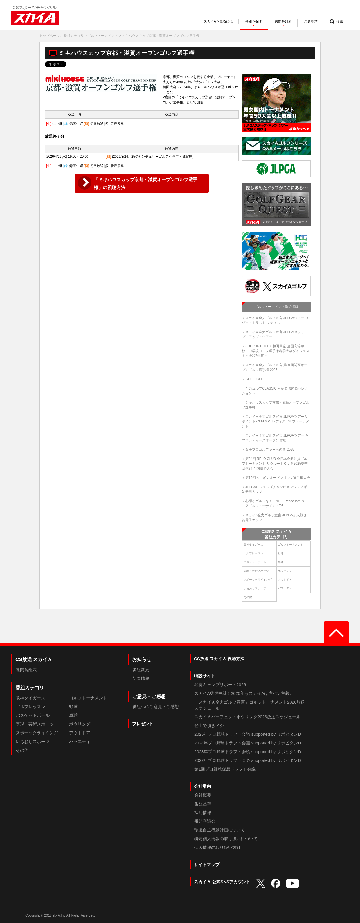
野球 (281, 553)
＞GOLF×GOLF (254, 379)
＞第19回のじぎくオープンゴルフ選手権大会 (276, 478)
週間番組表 (26, 669)
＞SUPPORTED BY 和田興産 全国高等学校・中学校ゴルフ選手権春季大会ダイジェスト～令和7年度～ (275, 351)
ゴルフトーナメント (102, 36)
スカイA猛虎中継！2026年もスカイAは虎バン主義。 (244, 693)
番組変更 (140, 669)
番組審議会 (204, 821)
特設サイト (204, 675)
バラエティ (285, 588)
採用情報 (202, 812)
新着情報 (140, 678)
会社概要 (202, 795)
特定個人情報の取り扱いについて (226, 838)
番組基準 (202, 803)
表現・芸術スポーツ (256, 570)
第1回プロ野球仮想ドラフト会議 (225, 769)
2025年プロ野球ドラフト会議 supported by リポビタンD (247, 734)
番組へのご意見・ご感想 (155, 706)
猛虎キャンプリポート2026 (220, 684)
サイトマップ (206, 864)
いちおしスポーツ (255, 588)
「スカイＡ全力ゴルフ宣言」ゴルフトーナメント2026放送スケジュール (249, 705)
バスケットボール (255, 562)
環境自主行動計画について (219, 830)
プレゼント (142, 723)
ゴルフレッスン (253, 553)
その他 (248, 597)
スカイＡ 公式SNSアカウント (222, 881)
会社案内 (202, 786)
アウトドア (285, 579)
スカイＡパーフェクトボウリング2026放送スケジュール (247, 716)
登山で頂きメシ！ (211, 725)
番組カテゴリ (74, 36)
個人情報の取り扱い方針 (217, 847)
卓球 (281, 562)
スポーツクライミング (258, 579)
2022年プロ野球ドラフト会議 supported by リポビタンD (247, 760)
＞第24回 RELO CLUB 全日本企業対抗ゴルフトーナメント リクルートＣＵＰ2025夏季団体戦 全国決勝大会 (275, 463)
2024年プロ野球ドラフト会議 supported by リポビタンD (247, 742)
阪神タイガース (253, 544)
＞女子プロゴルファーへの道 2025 (268, 450)
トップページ (49, 36)
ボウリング (285, 570)
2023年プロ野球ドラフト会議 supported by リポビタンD (247, 751)
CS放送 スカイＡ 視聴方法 (219, 658)
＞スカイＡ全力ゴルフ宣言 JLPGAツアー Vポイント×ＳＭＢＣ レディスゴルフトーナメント (275, 421)
